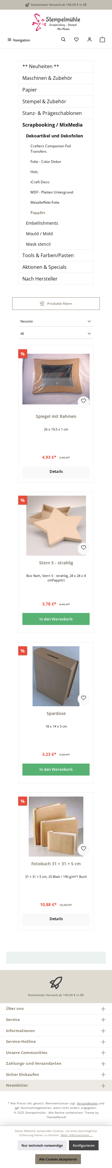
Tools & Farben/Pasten (48, 255)
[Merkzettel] (76, 40)
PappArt (37, 212)
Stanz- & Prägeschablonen (52, 113)
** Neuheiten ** (40, 66)
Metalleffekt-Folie (44, 202)
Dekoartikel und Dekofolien (54, 136)
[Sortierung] (56, 322)
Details (56, 471)
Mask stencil (38, 244)
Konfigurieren (84, 1145)
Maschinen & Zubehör (47, 78)
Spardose (56, 713)
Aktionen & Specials (44, 267)
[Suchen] (63, 40)
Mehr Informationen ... (77, 1135)
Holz (34, 171)
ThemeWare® (56, 1117)
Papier (29, 89)
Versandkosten (87, 1103)
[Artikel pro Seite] (56, 334)
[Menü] (18, 40)
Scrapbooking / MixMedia (52, 125)
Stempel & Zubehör (44, 101)
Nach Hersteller (40, 278)
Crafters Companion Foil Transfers (50, 148)
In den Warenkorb (56, 619)
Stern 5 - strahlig (56, 563)
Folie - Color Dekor (45, 161)
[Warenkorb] (102, 40)
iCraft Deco (39, 182)
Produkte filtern (56, 303)
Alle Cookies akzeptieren (58, 1159)
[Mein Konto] (89, 40)
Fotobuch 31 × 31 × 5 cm (56, 863)
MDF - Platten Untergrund (51, 192)
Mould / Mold (39, 233)
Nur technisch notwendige (42, 1145)
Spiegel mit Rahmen (56, 416)
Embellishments (42, 223)
